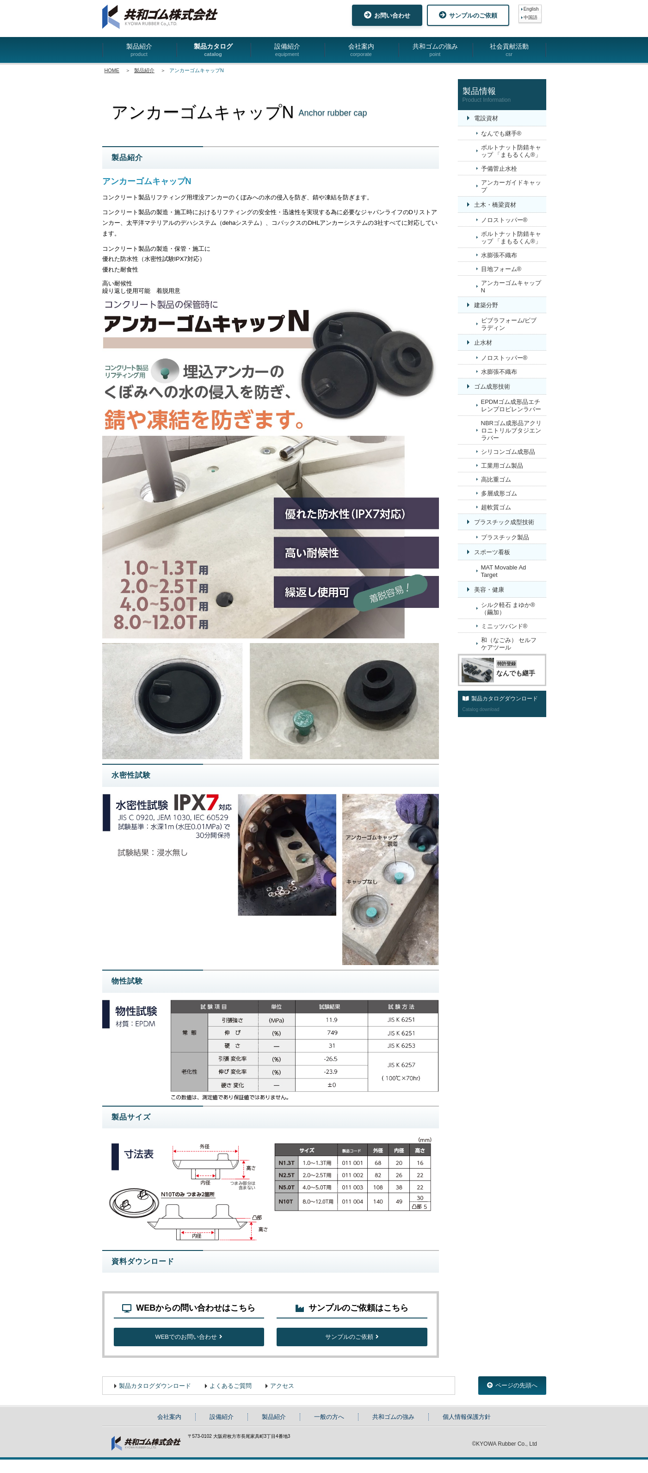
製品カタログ (213, 50)
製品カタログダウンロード (155, 1399)
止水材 (483, 342)
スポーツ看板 (492, 552)
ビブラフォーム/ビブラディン (509, 324)
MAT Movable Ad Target (503, 571)
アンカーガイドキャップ (511, 186)
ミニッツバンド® (504, 626)
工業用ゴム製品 (502, 465)
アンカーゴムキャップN (511, 286)
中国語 (530, 17)
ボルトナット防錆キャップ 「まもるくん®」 (511, 151)
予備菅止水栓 (499, 168)
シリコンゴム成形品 (508, 451)
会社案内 (361, 50)
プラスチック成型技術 (504, 522)
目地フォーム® (501, 269)
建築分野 (486, 305)
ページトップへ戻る (414, 1284)
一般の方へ (329, 1430)
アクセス (282, 1399)
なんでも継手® (501, 133)
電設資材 (486, 118)
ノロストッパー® (504, 220)
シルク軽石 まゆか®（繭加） (508, 608)
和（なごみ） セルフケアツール (509, 644)
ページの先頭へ (512, 1398)
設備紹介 (287, 50)
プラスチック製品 (505, 537)
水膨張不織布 (499, 255)
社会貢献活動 (509, 50)
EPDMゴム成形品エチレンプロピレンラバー (511, 405)
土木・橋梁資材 (495, 204)
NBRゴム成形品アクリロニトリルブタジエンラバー (511, 430)
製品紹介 (139, 50)
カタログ (32, 1435)
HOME (112, 70)
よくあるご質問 (231, 1399)
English (531, 9)
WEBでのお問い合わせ (188, 1346)
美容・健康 (489, 589)
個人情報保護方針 (467, 1430)
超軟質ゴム (496, 507)
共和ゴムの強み (435, 50)
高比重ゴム (496, 479)
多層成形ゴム (499, 493)
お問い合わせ (387, 15)
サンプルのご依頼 (468, 15)
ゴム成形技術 (492, 386)
